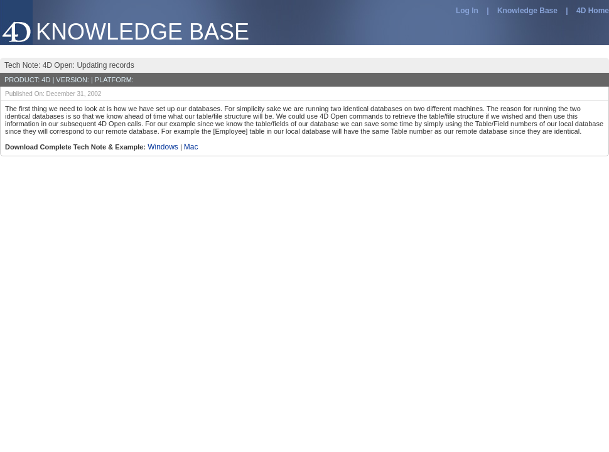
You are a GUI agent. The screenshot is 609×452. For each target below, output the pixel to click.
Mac (191, 147)
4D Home (592, 10)
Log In (467, 10)
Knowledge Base (527, 10)
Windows (163, 147)
